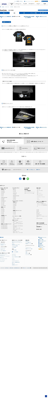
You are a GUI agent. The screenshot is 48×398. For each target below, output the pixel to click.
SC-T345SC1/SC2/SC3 (4, 226)
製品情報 (2, 237)
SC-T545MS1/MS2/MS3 (4, 227)
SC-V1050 (14, 191)
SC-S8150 (14, 198)
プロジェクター (14, 254)
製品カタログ (38, 212)
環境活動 (37, 211)
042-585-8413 (9, 141)
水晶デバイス (27, 253)
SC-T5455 (2, 208)
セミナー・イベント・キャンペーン (29, 1)
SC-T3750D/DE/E (3, 205)
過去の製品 (38, 213)
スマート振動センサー (28, 242)
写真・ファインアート (40, 194)
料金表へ (39, 169)
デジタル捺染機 (14, 247)
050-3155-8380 (11, 140)
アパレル (38, 199)
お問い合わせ (21, 1)
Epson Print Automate (39, 218)
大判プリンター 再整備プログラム (41, 203)
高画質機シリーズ (3, 189)
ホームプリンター (2, 243)
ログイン (38, 1)
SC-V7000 (14, 190)
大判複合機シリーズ (3, 215)
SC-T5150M (2, 221)
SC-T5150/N (2, 210)
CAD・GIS (38, 189)
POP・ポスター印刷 (39, 190)
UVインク (14, 189)
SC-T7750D (2, 203)
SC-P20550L (2, 190)
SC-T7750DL (2, 202)
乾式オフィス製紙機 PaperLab (16, 262)
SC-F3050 (14, 211)
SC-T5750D (2, 204)
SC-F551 (14, 206)
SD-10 (14, 217)
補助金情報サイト (39, 226)
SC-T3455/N (2, 209)
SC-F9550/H (14, 204)
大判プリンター (2, 185)
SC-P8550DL (3, 198)
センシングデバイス (28, 254)
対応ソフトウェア (15, 220)
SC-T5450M (2, 220)
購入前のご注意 (38, 229)
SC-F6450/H (14, 205)
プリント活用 (41, 239)
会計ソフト (13, 263)
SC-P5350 (2, 193)
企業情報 (41, 243)
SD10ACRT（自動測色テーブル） (17, 218)
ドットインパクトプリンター (3, 258)
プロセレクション (2, 249)
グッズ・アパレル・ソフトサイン (17, 200)
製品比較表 (26, 189)
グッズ (38, 198)
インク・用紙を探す (27, 190)
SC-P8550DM (3, 216)
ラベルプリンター (2, 261)
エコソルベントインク (16, 195)
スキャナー (13, 259)
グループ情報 (16, 1)
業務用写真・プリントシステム (16, 244)
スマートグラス (14, 255)
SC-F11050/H (15, 203)
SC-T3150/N (2, 211)
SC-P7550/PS (3, 192)
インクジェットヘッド (28, 247)
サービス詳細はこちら (31, 169)
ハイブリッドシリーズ (4, 197)
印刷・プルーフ (39, 193)
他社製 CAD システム (16, 231)
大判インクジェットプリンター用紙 (29, 193)
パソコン (13, 258)
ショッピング (41, 242)
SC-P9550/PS (3, 191)
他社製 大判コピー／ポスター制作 (18, 232)
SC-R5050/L (14, 194)
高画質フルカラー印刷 (16, 16)
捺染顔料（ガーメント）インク (17, 210)
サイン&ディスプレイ (40, 195)
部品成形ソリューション (29, 243)
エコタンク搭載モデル (3, 250)
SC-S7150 (14, 199)
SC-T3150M (2, 222)
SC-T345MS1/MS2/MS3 (4, 228)
